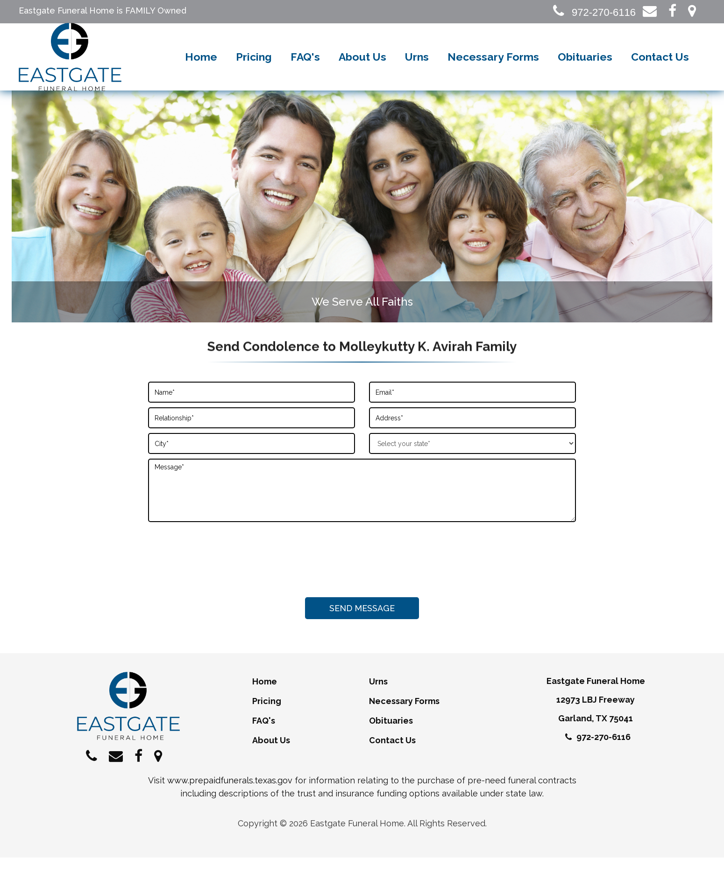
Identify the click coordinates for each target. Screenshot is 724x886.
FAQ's (305, 72)
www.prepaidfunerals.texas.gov (229, 809)
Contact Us (660, 72)
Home (201, 72)
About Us (362, 72)
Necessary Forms (493, 72)
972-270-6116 (594, 12)
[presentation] (362, 585)
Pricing (254, 72)
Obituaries (585, 72)
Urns (417, 72)
